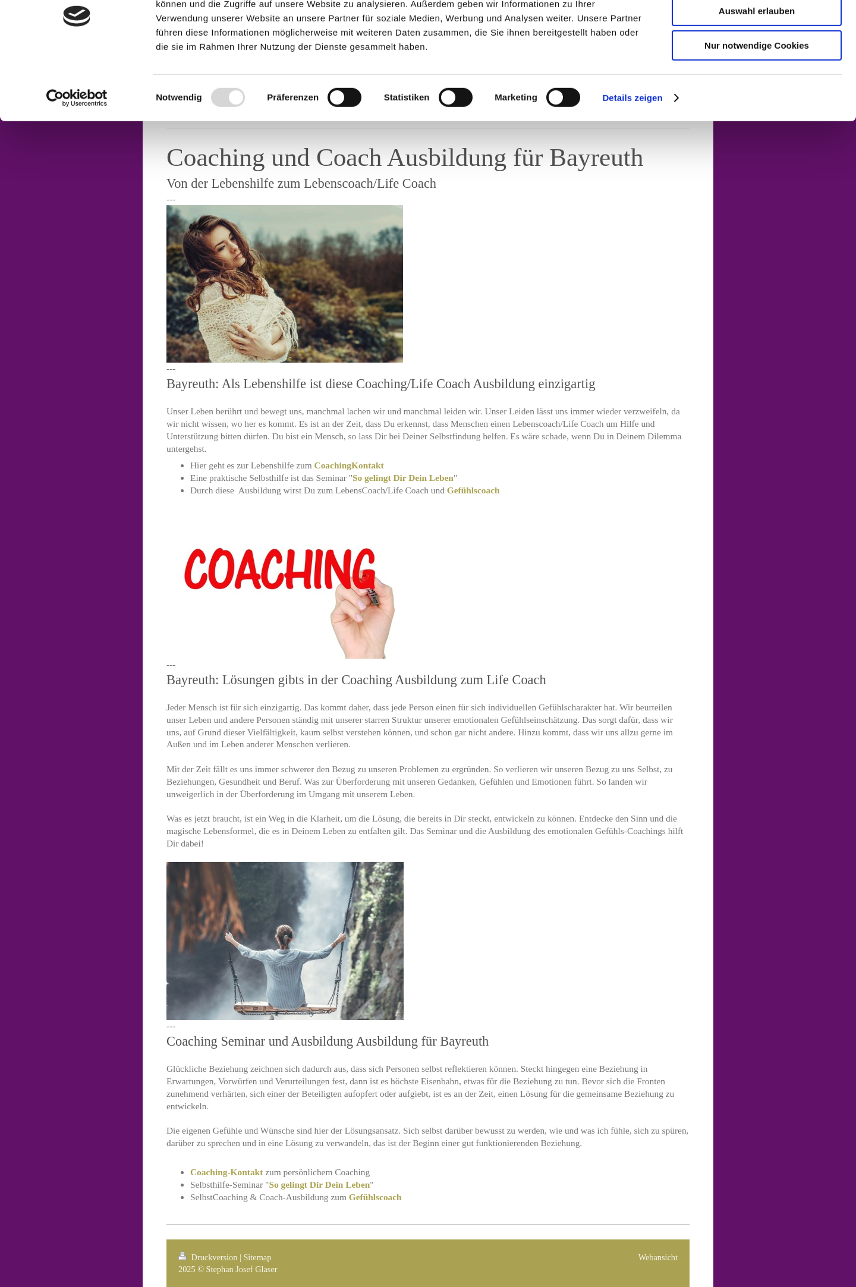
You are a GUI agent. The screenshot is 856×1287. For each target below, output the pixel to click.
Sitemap (257, 1257)
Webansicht (658, 1257)
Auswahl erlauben (757, 64)
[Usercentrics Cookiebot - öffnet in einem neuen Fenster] (77, 152)
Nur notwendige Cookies (756, 99)
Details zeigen (632, 151)
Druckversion (209, 1257)
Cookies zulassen (756, 29)
